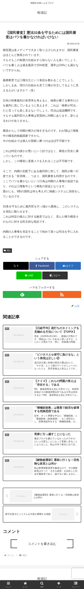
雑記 (7, 250)
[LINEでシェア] (29, 275)
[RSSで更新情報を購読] (61, 294)
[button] (55, 275)
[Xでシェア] (16, 266)
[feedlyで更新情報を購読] (22, 294)
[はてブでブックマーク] (68, 266)
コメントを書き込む (42, 544)
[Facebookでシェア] (42, 266)
